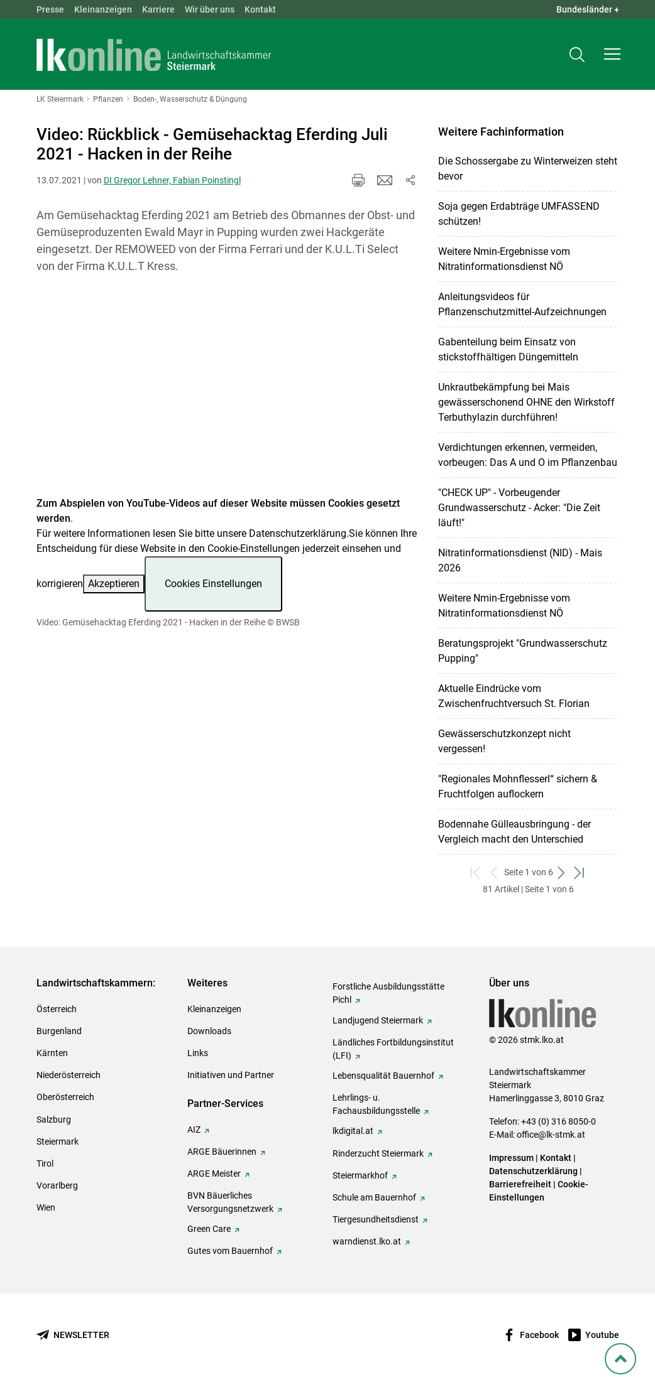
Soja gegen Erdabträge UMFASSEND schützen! (519, 213)
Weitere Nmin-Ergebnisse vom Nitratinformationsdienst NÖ (504, 259)
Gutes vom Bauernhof (230, 1251)
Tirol (44, 1163)
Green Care (209, 1229)
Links (197, 1053)
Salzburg (53, 1119)
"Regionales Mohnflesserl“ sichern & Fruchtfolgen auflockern (517, 786)
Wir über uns (209, 9)
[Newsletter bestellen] (72, 1335)
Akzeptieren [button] (114, 584)
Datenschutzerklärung (297, 533)
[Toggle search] (577, 54)
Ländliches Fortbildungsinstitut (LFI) (393, 1048)
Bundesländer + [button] (587, 9)
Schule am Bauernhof (374, 1197)
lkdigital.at (353, 1131)
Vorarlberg (57, 1185)
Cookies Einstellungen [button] (213, 584)
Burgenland (59, 1031)
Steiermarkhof (360, 1175)
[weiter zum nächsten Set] (562, 872)
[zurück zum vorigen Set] (495, 872)
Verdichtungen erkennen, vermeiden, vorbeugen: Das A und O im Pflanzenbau (527, 454)
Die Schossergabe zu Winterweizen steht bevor (527, 168)
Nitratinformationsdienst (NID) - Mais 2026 (520, 560)
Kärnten (52, 1053)
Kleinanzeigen (103, 9)
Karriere (158, 9)
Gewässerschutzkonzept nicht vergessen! (504, 741)
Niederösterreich (68, 1075)
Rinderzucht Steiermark (378, 1153)
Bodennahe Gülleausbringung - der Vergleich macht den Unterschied (514, 831)
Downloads (209, 1031)
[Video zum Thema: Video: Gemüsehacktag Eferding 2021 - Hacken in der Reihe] (227, 393)
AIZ (194, 1130)
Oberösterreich (65, 1097)
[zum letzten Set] (580, 872)
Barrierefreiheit (520, 1184)
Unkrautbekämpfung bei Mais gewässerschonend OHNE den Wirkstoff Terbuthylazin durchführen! (526, 402)
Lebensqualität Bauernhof (383, 1076)
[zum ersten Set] (477, 872)
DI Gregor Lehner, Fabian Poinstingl (172, 180)
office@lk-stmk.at (551, 1135)
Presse (50, 9)
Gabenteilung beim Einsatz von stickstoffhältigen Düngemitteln (508, 349)
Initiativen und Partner (230, 1075)
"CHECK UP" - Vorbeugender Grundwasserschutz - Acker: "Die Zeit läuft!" (519, 508)
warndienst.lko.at (367, 1241)
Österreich (56, 1009)
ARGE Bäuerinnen (221, 1152)
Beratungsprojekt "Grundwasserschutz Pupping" (522, 650)
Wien (45, 1207)
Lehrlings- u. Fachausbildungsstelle (376, 1104)
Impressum (511, 1158)
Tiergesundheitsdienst (376, 1219)
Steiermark (57, 1141)
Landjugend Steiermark (378, 1020)
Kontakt (260, 9)
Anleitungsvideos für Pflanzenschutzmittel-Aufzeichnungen (522, 304)
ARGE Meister (214, 1173)
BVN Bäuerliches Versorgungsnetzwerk (230, 1202)
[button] (612, 54)
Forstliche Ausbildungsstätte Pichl (388, 993)
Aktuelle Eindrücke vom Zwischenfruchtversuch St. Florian (514, 696)
